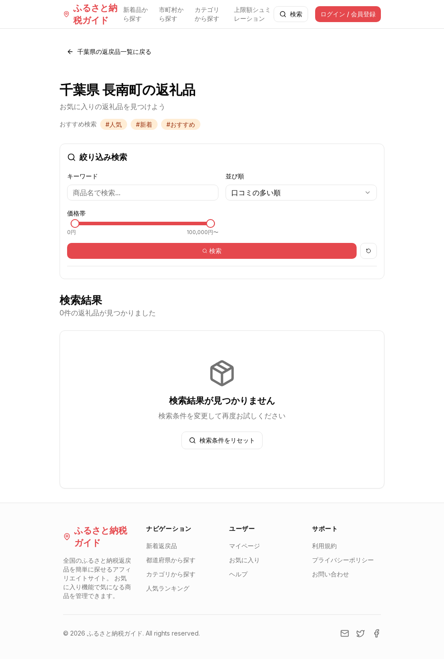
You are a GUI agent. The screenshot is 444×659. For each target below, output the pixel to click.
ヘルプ (238, 574)
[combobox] (301, 193)
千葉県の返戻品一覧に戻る (109, 51)
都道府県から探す (171, 560)
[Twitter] (360, 633)
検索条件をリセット (222, 440)
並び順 (235, 176)
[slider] (75, 223)
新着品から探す (135, 14)
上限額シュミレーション (252, 14)
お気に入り (244, 560)
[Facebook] (376, 633)
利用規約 (324, 545)
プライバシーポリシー (343, 560)
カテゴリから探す (207, 14)
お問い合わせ (330, 574)
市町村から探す (171, 14)
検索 (290, 14)
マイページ (244, 545)
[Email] (344, 633)
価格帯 (76, 213)
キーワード (82, 176)
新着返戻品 (161, 545)
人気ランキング (167, 588)
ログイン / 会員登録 (348, 14)
